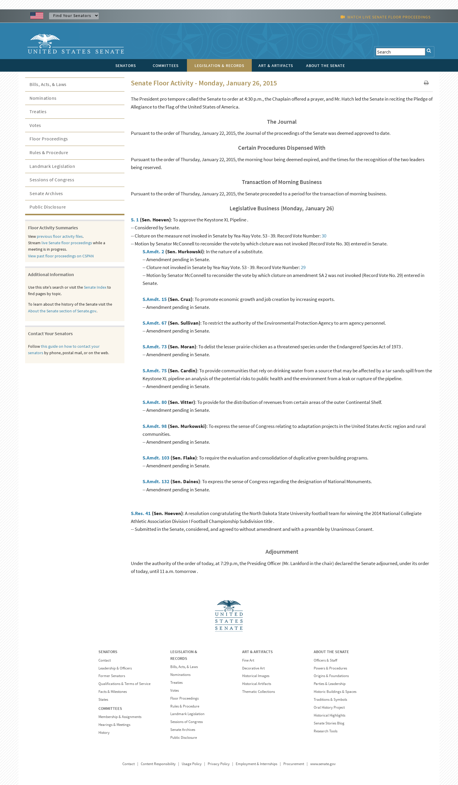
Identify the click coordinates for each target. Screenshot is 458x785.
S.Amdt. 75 (155, 370)
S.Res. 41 (141, 513)
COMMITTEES (110, 708)
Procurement (293, 763)
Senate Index (95, 287)
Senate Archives (46, 193)
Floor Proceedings (49, 139)
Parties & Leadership (330, 683)
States (103, 699)
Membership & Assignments (119, 716)
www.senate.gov (323, 763)
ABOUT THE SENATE (331, 651)
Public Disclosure (48, 207)
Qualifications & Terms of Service (124, 683)
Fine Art (248, 660)
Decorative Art (253, 668)
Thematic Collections (258, 691)
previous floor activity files (60, 236)
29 (303, 267)
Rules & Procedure (49, 152)
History (104, 732)
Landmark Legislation (52, 166)
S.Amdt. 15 (155, 299)
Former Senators (111, 675)
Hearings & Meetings (114, 724)
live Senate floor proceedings (66, 242)
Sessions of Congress (52, 180)
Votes (35, 125)
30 (324, 236)
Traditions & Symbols (330, 699)
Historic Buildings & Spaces (335, 691)
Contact (104, 660)
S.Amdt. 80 (155, 402)
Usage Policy (192, 763)
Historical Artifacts (256, 683)
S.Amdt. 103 (156, 458)
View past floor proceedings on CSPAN (61, 256)
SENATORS (107, 651)
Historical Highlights (329, 715)
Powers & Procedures (330, 668)
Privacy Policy (219, 763)
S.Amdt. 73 (155, 346)
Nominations (43, 98)
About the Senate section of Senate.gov (62, 311)
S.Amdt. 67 (155, 323)
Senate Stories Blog (329, 723)
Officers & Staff (325, 660)
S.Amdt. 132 (156, 481)
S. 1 (135, 219)
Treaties (38, 111)
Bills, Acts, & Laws (48, 84)
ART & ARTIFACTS (257, 651)
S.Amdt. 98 (155, 426)
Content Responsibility (158, 763)
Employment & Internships (256, 763)
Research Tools (325, 731)
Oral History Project (329, 707)
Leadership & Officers (115, 668)
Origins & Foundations (331, 675)
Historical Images (255, 675)
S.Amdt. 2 (153, 251)
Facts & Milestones (112, 691)
